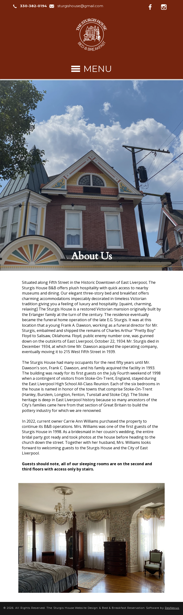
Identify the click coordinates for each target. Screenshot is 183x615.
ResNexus (172, 608)
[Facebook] (154, 6)
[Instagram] (167, 6)
